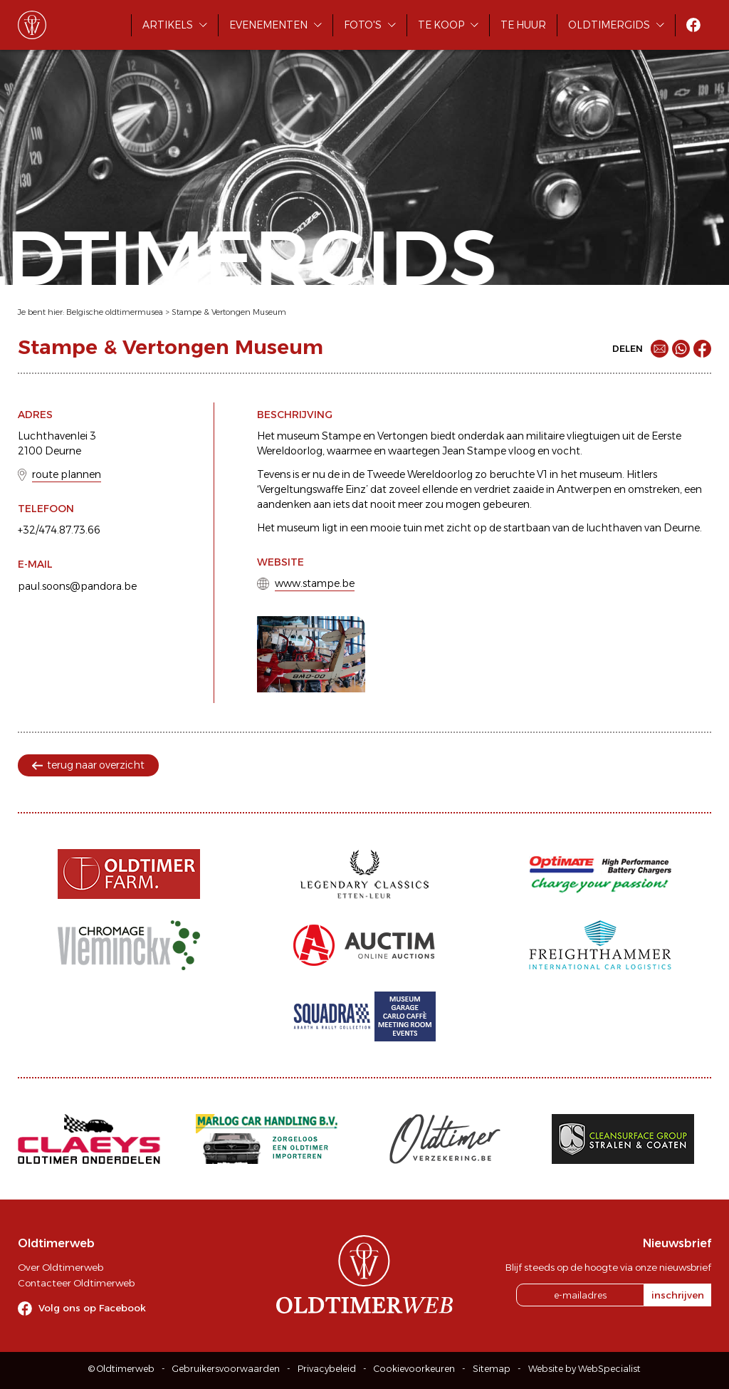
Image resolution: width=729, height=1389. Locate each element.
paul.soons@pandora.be (77, 586)
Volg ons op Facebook (92, 1307)
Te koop (441, 25)
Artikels (167, 25)
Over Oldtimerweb (60, 1267)
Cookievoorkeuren (414, 1368)
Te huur (523, 25)
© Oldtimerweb (121, 1368)
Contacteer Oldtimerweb (76, 1283)
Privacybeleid (327, 1368)
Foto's (363, 25)
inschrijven (677, 1295)
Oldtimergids (609, 25)
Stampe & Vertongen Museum (229, 312)
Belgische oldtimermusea (114, 312)
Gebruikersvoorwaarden (226, 1368)
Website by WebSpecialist (584, 1368)
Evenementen (268, 25)
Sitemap (491, 1368)
